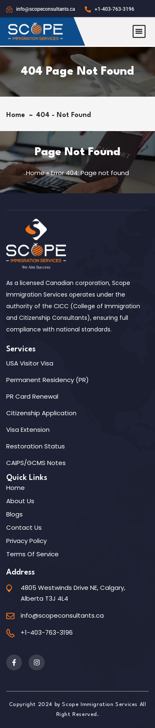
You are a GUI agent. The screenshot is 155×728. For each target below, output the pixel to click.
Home (17, 115)
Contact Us (24, 527)
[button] (139, 27)
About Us (20, 501)
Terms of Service (32, 554)
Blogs (14, 514)
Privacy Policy (26, 541)
